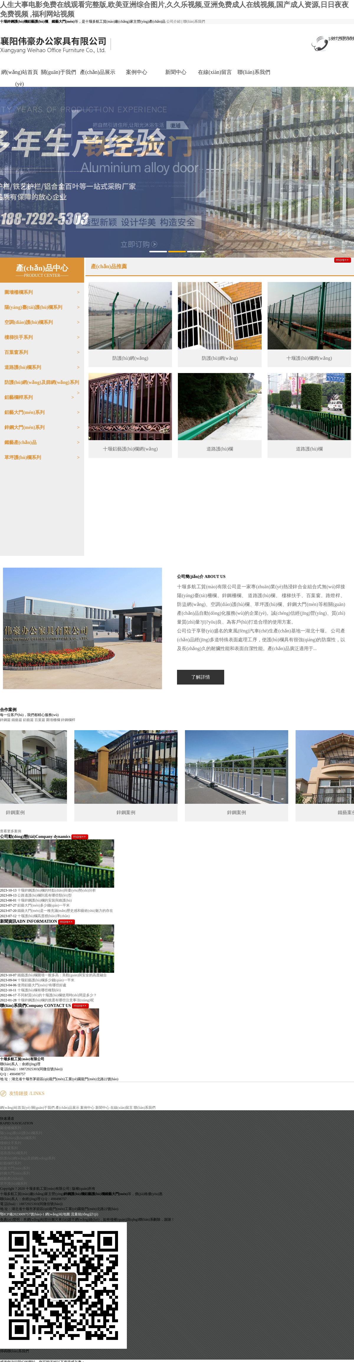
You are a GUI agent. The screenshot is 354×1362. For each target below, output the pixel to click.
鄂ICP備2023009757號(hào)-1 (22, 1214)
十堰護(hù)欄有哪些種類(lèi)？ (39, 990)
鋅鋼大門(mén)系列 (24, 427)
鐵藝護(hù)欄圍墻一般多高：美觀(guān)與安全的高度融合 (62, 975)
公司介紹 (173, 21)
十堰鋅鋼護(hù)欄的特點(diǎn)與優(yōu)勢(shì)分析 (56, 890)
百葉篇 (40, 720)
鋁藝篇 (28, 720)
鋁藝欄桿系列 (18, 397)
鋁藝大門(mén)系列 (24, 412)
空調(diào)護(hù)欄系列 (28, 322)
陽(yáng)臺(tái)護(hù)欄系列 (33, 307)
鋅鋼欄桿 (68, 720)
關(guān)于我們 (58, 72)
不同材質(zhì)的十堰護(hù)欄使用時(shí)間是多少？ (57, 995)
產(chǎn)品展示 (97, 72)
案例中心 (136, 72)
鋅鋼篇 (5, 720)
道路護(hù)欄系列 (22, 367)
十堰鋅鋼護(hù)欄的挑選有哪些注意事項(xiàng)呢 (55, 1000)
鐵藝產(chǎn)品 (20, 442)
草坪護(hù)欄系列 (22, 457)
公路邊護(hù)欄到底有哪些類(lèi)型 (44, 895)
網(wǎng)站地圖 (57, 1214)
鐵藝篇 (17, 720)
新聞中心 (175, 72)
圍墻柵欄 (53, 720)
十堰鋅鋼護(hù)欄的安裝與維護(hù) (44, 900)
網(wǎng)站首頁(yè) (19, 78)
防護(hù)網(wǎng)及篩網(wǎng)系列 (41, 382)
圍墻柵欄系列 (18, 292)
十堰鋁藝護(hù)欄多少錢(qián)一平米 (45, 980)
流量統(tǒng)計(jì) (84, 1214)
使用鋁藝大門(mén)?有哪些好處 (41, 985)
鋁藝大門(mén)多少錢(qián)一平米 (43, 905)
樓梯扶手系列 (18, 337)
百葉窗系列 (16, 352)
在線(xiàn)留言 (215, 72)
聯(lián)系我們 (194, 21)
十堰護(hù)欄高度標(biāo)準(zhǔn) (43, 916)
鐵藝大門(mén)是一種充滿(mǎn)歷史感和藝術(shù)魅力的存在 (65, 911)
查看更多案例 (10, 831)
